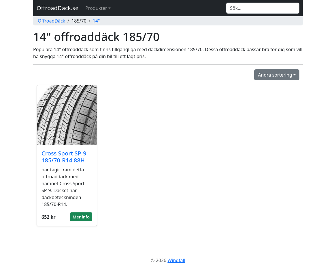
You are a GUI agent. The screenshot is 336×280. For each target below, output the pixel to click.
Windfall (176, 260)
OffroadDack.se (57, 8)
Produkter (96, 8)
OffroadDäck (51, 21)
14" (96, 21)
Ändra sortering (275, 75)
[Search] (262, 8)
